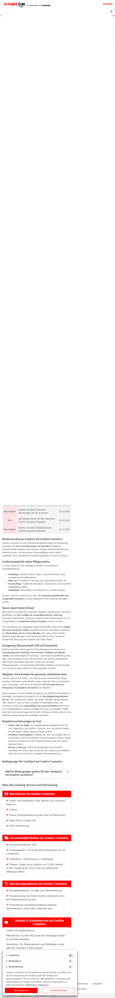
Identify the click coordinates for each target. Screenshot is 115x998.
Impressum (43, 985)
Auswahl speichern (58, 990)
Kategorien (97, 983)
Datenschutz (31, 985)
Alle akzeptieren (21, 990)
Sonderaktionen (81, 983)
